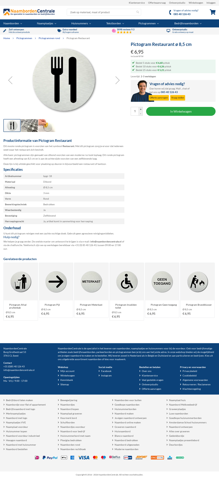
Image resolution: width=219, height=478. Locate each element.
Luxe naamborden (178, 413)
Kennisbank (66, 379)
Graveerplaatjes (177, 409)
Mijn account (67, 371)
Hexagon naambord (16, 440)
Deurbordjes (176, 444)
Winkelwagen (196, 2)
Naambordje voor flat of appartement (26, 404)
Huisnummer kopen (16, 431)
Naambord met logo (16, 417)
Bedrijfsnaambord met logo (20, 409)
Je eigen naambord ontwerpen (131, 417)
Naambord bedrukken (126, 440)
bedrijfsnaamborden (84, 352)
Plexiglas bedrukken (71, 440)
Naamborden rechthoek (73, 449)
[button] (10, 80)
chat (184, 88)
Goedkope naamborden (127, 404)
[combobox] (104, 12)
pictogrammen (123, 352)
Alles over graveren (179, 431)
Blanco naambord (124, 435)
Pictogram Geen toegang (164, 304)
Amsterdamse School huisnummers (188, 422)
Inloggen (211, 2)
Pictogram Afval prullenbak (18, 306)
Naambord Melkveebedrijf (183, 404)
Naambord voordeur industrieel (23, 435)
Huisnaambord (123, 431)
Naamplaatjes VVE (16, 422)
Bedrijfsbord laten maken (19, 400)
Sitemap (64, 384)
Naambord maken (124, 413)
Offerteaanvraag (157, 2)
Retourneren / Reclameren (197, 384)
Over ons (146, 371)
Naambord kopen (69, 409)
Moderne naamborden (126, 449)
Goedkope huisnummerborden (185, 417)
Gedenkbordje (176, 435)
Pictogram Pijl (52, 304)
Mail (178, 88)
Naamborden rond (70, 444)
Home (6, 38)
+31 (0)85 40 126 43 (14, 366)
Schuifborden (67, 422)
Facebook (106, 371)
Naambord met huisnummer (21, 444)
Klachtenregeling (192, 388)
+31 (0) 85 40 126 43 (85, 245)
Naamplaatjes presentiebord (184, 440)
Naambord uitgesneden (127, 444)
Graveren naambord (125, 426)
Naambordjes (67, 404)
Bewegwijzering (68, 400)
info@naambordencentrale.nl (19, 370)
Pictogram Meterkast (91, 304)
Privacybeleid (190, 371)
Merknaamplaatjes (16, 413)
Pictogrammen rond (50, 38)
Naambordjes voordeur (72, 426)
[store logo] (29, 12)
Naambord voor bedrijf (72, 431)
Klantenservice (137, 2)
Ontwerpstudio (177, 2)
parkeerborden (104, 352)
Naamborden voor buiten (128, 400)
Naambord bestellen (17, 449)
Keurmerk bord (68, 417)
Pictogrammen (24, 38)
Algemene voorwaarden (195, 379)
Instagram (106, 375)
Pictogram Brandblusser (199, 304)
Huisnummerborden (125, 409)
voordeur (180, 348)
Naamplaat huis (177, 400)
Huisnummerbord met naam (75, 435)
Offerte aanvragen (151, 388)
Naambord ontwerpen (181, 426)
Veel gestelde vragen (152, 379)
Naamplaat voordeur (17, 426)
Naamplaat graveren (71, 413)
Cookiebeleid (190, 375)
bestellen (102, 355)
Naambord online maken (128, 422)
